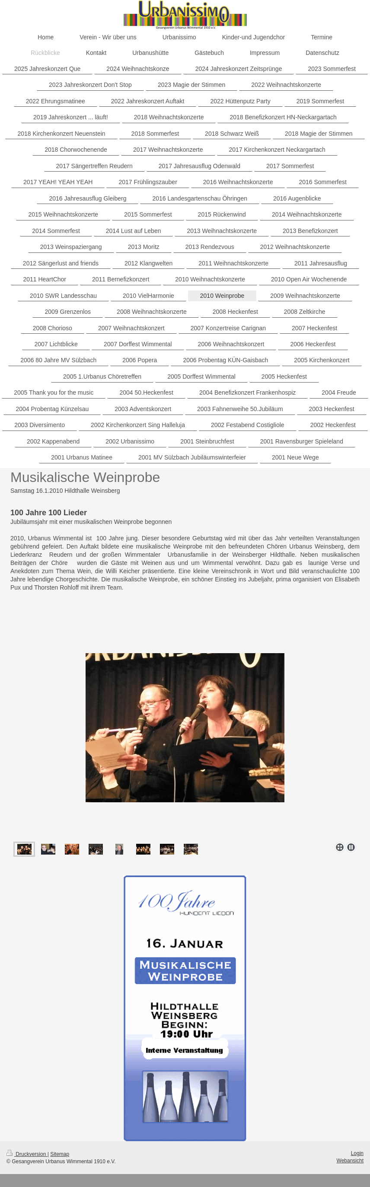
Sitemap (59, 1154)
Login (357, 1153)
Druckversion (27, 1154)
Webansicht (350, 1161)
